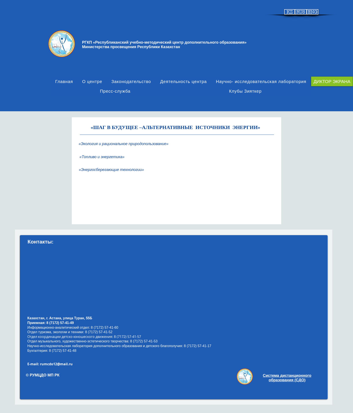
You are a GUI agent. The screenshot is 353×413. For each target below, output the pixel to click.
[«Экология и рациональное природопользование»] (125, 144)
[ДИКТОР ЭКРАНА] (332, 81)
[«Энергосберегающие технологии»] (113, 170)
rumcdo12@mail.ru (56, 364)
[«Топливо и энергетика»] (105, 157)
